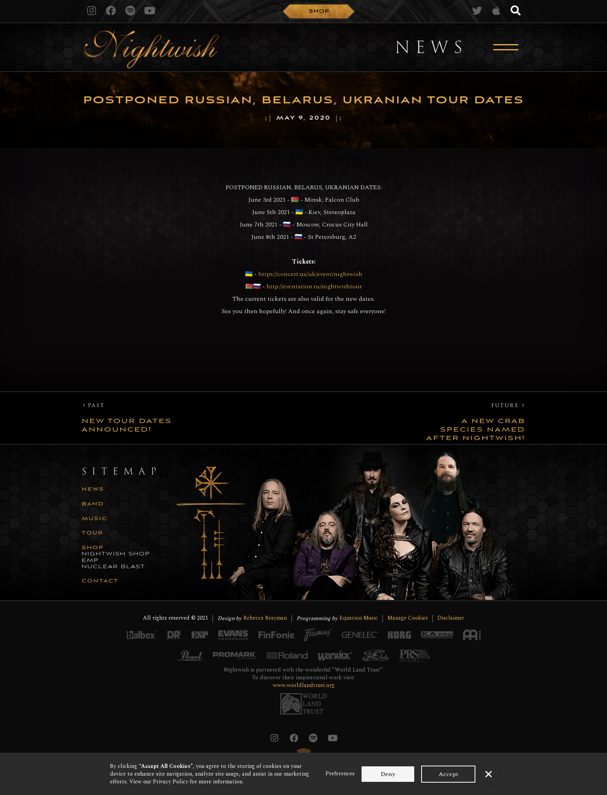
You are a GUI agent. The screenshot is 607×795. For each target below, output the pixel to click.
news (93, 490)
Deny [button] (388, 774)
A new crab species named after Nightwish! (475, 429)
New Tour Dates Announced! (127, 425)
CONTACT (100, 581)
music (94, 519)
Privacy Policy (170, 782)
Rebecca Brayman (265, 618)
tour (92, 533)
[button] (488, 774)
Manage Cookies (408, 618)
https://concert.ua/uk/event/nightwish (310, 274)
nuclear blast (113, 567)
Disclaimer (450, 618)
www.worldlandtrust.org (303, 685)
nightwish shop (116, 554)
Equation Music (359, 618)
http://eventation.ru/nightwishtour (313, 286)
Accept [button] (448, 774)
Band (93, 504)
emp (90, 561)
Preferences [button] (340, 774)
